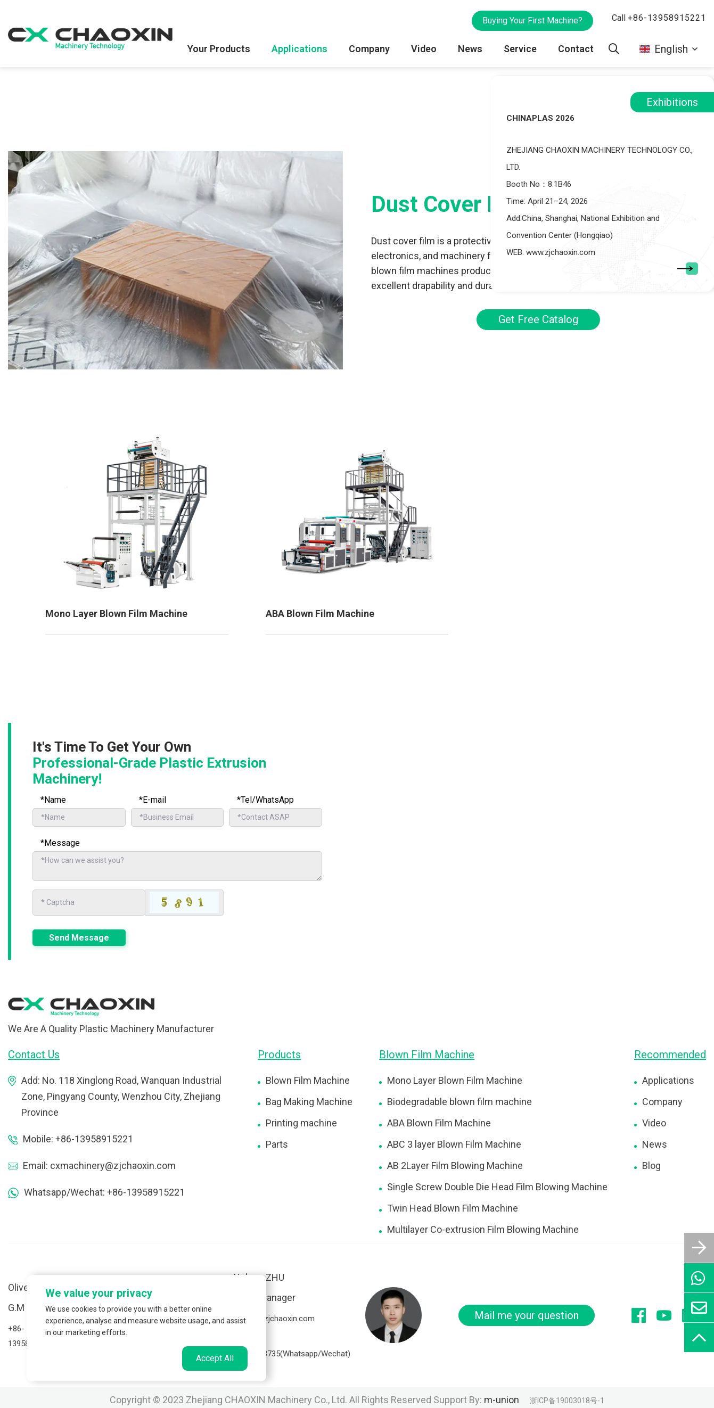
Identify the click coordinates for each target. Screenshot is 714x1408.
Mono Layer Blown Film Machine (116, 613)
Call (659, 18)
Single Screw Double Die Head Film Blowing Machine (497, 1186)
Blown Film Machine (308, 1079)
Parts (277, 1143)
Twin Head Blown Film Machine (452, 1207)
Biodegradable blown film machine (459, 1101)
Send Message (79, 937)
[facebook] (643, 1315)
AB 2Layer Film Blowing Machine (455, 1165)
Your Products (219, 48)
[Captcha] (88, 902)
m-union (501, 1399)
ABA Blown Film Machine (320, 613)
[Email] (177, 817)
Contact (576, 48)
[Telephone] (275, 817)
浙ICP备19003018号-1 (567, 1400)
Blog (651, 1165)
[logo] (81, 1005)
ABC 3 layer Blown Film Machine (454, 1143)
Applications (300, 48)
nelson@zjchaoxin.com (274, 1318)
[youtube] (669, 1315)
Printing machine (301, 1122)
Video (424, 48)
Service (520, 48)
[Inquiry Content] (177, 866)
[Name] (79, 817)
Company (369, 48)
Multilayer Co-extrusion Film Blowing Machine (483, 1228)
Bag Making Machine (309, 1101)
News (470, 48)
